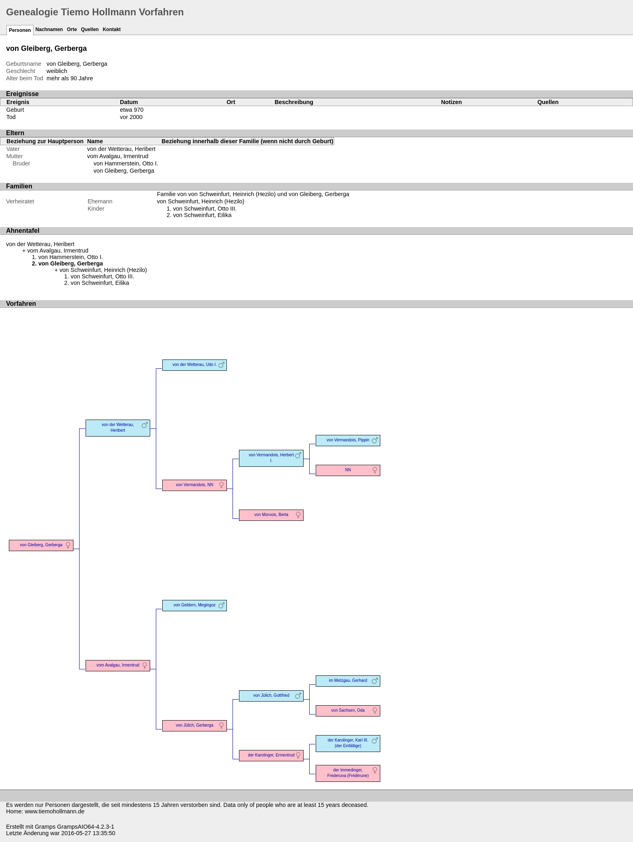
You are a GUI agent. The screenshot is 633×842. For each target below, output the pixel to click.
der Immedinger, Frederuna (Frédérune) (348, 773)
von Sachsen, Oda (348, 710)
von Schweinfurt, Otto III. (205, 208)
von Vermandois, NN (194, 485)
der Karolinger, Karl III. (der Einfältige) (348, 743)
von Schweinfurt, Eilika (202, 215)
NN (348, 470)
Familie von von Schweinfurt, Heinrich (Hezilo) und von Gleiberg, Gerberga (253, 194)
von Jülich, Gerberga (195, 725)
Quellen (90, 29)
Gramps (45, 826)
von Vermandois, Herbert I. (271, 458)
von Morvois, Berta (271, 514)
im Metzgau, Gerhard (348, 680)
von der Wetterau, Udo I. (194, 364)
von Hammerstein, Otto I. (126, 163)
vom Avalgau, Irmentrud (118, 156)
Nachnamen (49, 29)
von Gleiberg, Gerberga (124, 170)
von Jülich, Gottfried (271, 695)
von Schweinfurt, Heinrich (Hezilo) (201, 201)
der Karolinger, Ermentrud (271, 755)
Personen (20, 30)
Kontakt (112, 29)
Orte (72, 29)
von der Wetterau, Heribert (121, 149)
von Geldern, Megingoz (195, 605)
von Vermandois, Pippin (348, 440)
